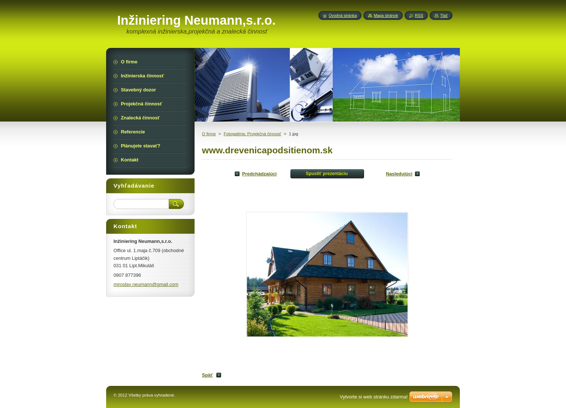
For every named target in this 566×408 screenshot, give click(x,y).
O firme (209, 134)
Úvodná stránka (343, 15)
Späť (207, 375)
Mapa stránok (386, 15)
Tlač (444, 15)
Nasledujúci (399, 174)
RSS (419, 15)
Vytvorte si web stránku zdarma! (374, 397)
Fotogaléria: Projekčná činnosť (252, 134)
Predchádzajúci (259, 174)
